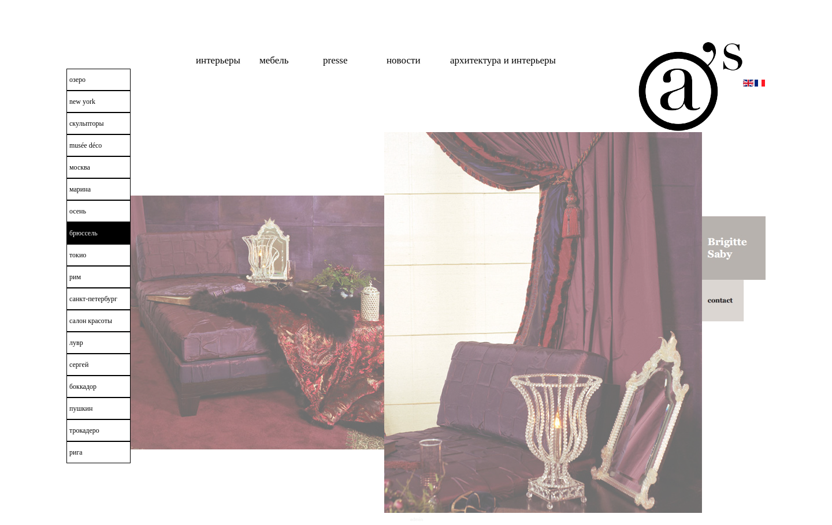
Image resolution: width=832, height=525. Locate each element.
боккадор (82, 386)
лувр (76, 343)
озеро (77, 80)
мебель (274, 60)
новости (404, 60)
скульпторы (86, 123)
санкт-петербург (93, 299)
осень (77, 211)
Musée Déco (85, 145)
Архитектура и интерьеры (503, 60)
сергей (78, 365)
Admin (417, 519)
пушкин (80, 408)
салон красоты (90, 321)
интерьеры (218, 60)
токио (77, 255)
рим (75, 277)
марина (80, 189)
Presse (335, 60)
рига (76, 452)
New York (82, 101)
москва (79, 167)
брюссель (83, 233)
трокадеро (84, 430)
